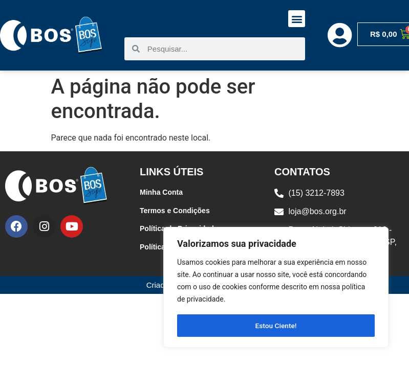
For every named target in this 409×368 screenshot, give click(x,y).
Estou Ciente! (276, 325)
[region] (276, 288)
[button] (296, 18)
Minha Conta (161, 192)
